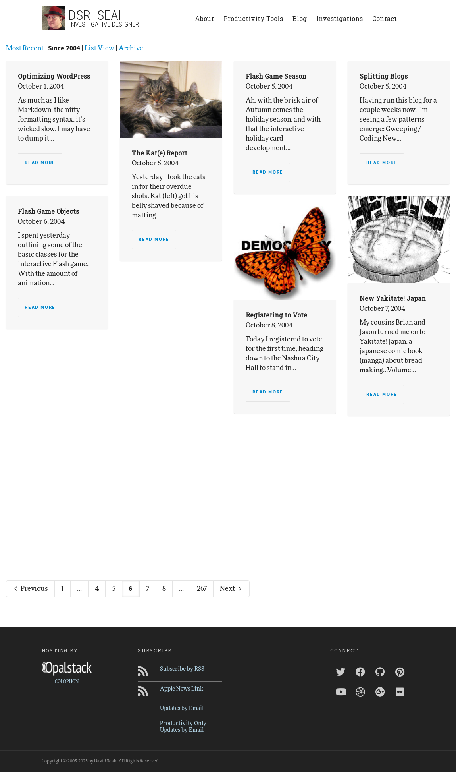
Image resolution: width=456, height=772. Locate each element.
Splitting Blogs (384, 76)
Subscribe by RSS (182, 669)
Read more (40, 162)
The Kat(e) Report (159, 153)
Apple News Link (181, 689)
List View (99, 48)
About (204, 18)
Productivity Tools (253, 18)
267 (202, 588)
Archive (131, 48)
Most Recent (25, 48)
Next (231, 588)
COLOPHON (67, 681)
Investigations (339, 18)
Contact (384, 18)
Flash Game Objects (48, 211)
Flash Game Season (276, 76)
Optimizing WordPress (54, 76)
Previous (30, 588)
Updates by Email (182, 708)
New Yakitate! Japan (393, 298)
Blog (299, 18)
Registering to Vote (276, 315)
